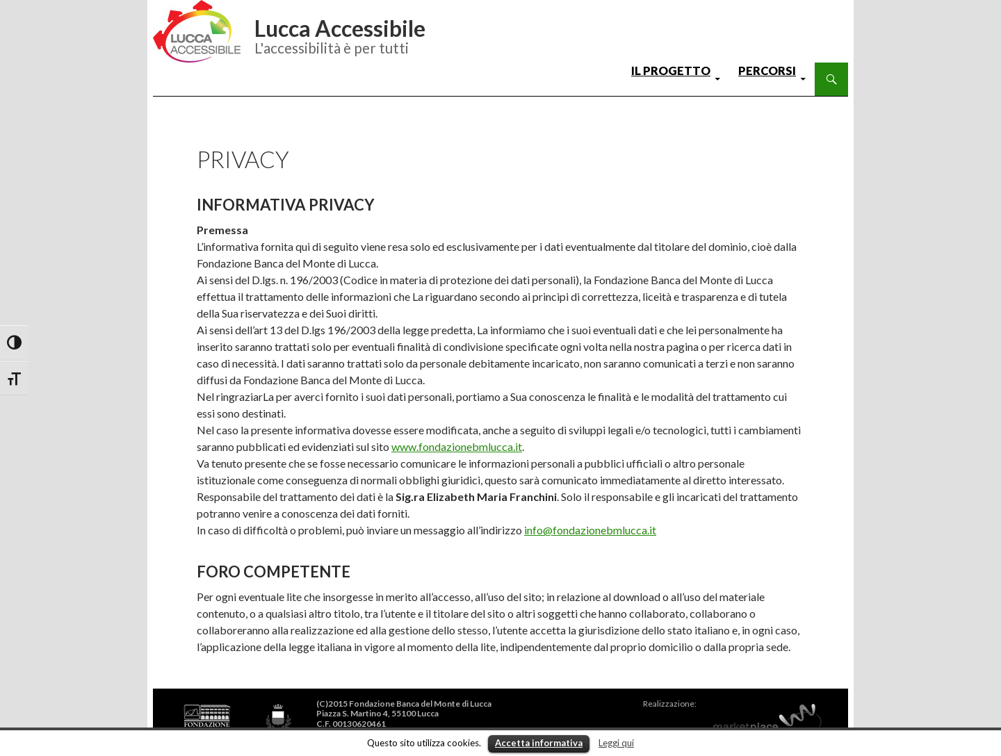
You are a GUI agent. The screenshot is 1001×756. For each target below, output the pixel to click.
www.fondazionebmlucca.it (456, 446)
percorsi (767, 71)
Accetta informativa (539, 742)
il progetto (670, 71)
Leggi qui (616, 742)
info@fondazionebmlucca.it (590, 529)
